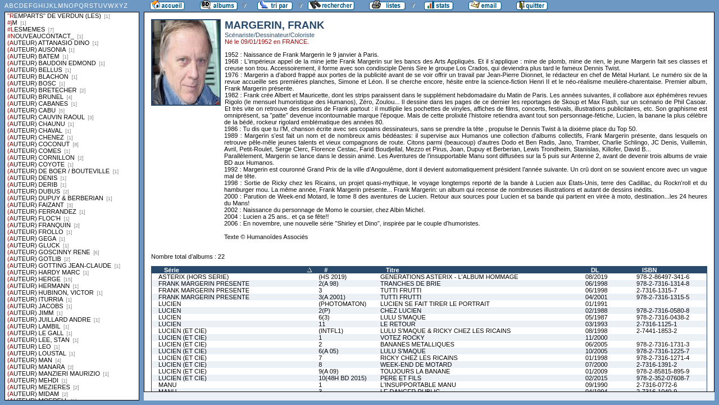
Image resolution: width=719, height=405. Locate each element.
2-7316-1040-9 (656, 391)
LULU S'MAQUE (403, 317)
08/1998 (596, 330)
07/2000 (596, 364)
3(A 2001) (331, 297)
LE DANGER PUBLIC (410, 391)
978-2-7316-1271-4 (662, 357)
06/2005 (596, 344)
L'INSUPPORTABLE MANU (418, 384)
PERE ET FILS (400, 378)
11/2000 (596, 337)
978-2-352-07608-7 (662, 378)
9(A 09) (328, 371)
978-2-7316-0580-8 (662, 310)
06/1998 (596, 283)
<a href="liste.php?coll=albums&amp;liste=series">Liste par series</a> (71, 200)
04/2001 (596, 297)
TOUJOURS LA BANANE (415, 371)
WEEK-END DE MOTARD (416, 364)
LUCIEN (169, 303)
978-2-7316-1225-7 (662, 351)
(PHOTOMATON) (342, 303)
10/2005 (596, 351)
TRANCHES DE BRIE (410, 283)
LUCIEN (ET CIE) (182, 330)
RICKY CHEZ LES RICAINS (419, 357)
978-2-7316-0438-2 (662, 317)
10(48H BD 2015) (342, 378)
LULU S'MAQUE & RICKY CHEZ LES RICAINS (445, 330)
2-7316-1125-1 (656, 324)
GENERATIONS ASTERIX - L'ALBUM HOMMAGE (449, 276)
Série (171, 270)
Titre (392, 270)
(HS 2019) (332, 276)
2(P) (324, 310)
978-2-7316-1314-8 (662, 283)
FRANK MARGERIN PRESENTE (203, 283)
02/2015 (596, 378)
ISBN (649, 270)
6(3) (324, 317)
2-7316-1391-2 (656, 364)
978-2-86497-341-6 (662, 276)
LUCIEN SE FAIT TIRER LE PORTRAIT (435, 303)
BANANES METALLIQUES (417, 344)
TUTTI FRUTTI (400, 290)
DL (595, 270)
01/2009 (596, 371)
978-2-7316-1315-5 (662, 297)
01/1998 (596, 357)
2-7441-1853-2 (656, 330)
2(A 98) (328, 283)
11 (321, 324)
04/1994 (596, 391)
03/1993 (596, 324)
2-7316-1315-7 (656, 290)
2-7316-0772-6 (656, 384)
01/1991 (596, 303)
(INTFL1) (330, 330)
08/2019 (596, 276)
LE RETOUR (398, 324)
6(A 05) (328, 351)
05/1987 (596, 317)
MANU (167, 384)
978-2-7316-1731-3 (662, 344)
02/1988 (596, 310)
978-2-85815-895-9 (662, 371)
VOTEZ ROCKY (402, 337)
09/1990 (596, 384)
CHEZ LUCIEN (400, 310)
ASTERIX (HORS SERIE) (193, 276)
